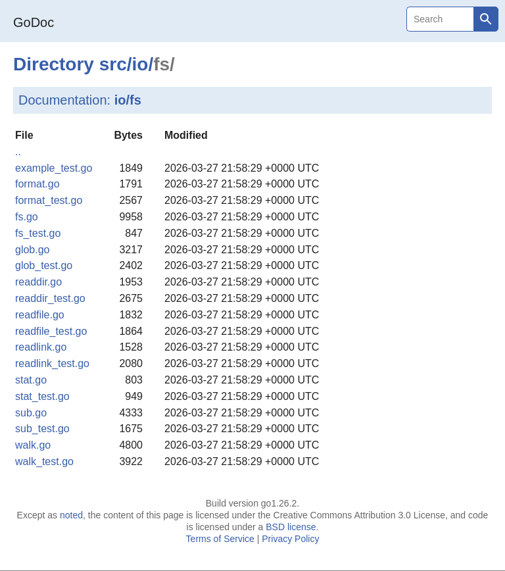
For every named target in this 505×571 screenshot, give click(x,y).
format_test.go (48, 200)
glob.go (32, 249)
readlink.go (40, 347)
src (113, 64)
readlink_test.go (52, 363)
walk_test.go (44, 461)
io (140, 64)
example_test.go (53, 168)
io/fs (127, 100)
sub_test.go (42, 428)
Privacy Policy (290, 539)
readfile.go (39, 314)
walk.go (33, 445)
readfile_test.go (51, 331)
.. (18, 151)
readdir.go (38, 281)
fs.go (26, 216)
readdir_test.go (50, 298)
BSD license (291, 527)
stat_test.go (42, 396)
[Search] (439, 19)
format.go (37, 183)
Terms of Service (220, 539)
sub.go (31, 412)
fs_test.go (37, 233)
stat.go (31, 379)
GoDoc (33, 22)
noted (71, 515)
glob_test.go (43, 265)
